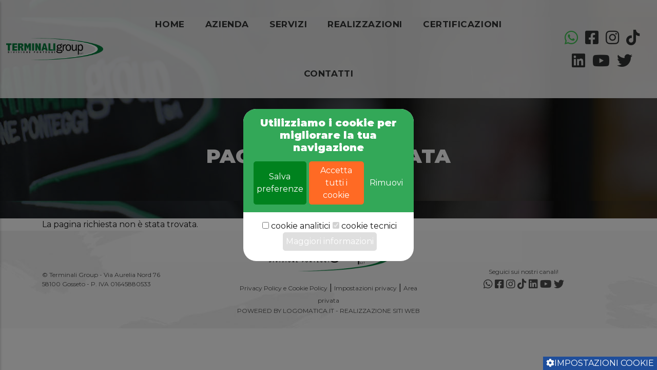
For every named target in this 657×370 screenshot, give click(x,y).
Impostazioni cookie (600, 363)
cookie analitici (300, 242)
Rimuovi (386, 198)
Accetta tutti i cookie (336, 198)
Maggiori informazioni (330, 257)
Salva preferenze (280, 199)
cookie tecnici (369, 242)
